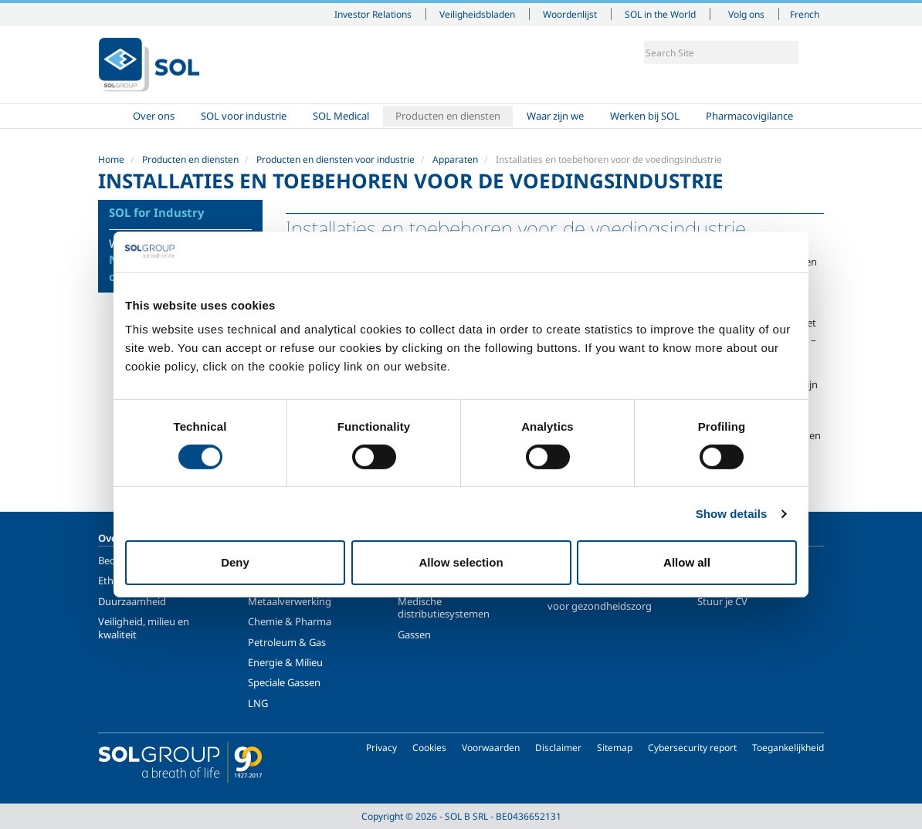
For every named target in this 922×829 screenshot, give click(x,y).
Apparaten (455, 159)
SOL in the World (660, 14)
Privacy (381, 747)
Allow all (686, 562)
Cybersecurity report (692, 747)
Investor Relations (373, 14)
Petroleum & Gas (287, 642)
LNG (258, 703)
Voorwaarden (491, 747)
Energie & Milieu (285, 662)
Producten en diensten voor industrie (335, 159)
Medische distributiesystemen (444, 607)
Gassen (414, 634)
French (804, 14)
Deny (235, 562)
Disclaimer (558, 747)
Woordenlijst (570, 14)
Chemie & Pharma (289, 621)
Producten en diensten (447, 116)
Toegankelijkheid (788, 747)
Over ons (154, 116)
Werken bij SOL (645, 116)
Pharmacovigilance (749, 116)
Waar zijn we (555, 116)
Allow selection (461, 562)
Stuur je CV (722, 601)
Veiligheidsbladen (477, 14)
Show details (732, 513)
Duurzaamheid (132, 601)
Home (111, 116)
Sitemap (614, 747)
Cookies (429, 747)
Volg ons (746, 14)
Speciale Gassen (284, 682)
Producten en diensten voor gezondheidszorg (600, 600)
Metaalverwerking (289, 601)
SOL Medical (341, 116)
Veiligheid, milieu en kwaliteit (143, 627)
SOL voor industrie (243, 116)
